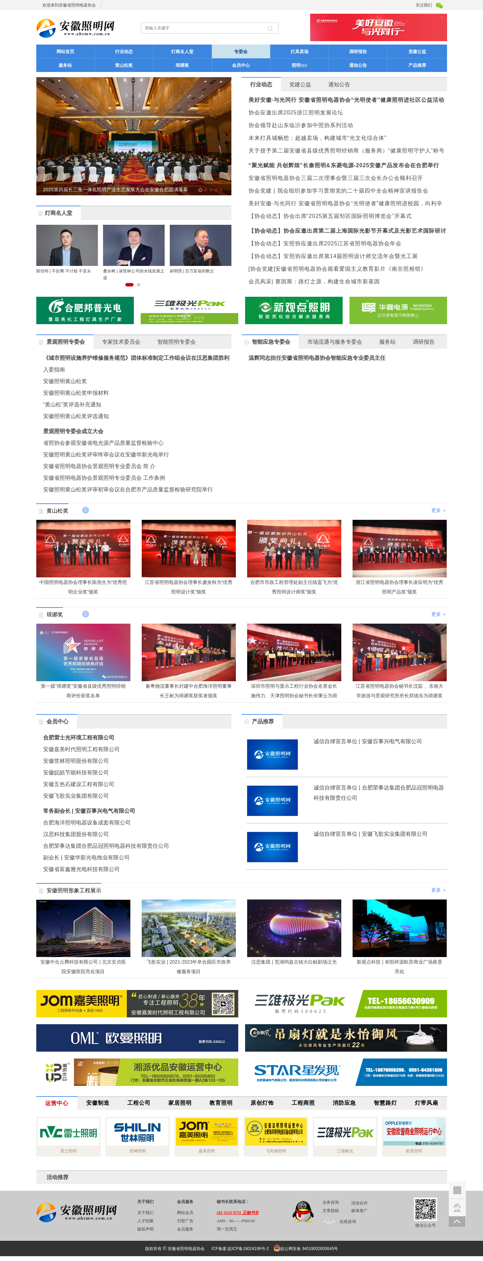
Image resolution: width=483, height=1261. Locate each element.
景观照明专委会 (66, 342)
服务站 (65, 65)
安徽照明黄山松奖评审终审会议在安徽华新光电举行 (106, 454)
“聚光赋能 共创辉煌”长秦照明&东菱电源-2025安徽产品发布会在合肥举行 (344, 165)
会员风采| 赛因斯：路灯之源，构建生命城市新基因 (314, 281)
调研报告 (358, 51)
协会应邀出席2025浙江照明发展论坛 (296, 112)
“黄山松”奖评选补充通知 (72, 404)
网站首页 (65, 51)
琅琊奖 (182, 65)
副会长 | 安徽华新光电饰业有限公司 (86, 857)
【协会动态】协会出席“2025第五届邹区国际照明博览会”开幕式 (330, 216)
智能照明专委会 (176, 342)
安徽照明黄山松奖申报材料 (76, 393)
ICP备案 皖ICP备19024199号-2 (240, 1248)
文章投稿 (330, 1210)
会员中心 (241, 65)
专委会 (251, 51)
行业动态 (124, 51)
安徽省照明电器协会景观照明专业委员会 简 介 (99, 466)
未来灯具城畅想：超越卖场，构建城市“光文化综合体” (318, 138)
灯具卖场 (299, 51)
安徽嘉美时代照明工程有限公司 (81, 749)
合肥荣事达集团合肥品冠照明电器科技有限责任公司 (106, 846)
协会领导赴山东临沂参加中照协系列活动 (301, 125)
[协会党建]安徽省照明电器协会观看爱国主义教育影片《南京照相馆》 (338, 269)
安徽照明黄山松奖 (65, 381)
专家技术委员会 (121, 342)
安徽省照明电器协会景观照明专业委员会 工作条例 (104, 478)
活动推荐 (57, 1177)
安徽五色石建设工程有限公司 (78, 784)
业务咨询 (330, 1202)
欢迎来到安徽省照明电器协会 (69, 5)
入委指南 (54, 369)
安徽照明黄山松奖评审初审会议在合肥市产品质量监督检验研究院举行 (128, 489)
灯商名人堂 (182, 51)
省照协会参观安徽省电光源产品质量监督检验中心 (103, 443)
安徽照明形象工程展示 (74, 890)
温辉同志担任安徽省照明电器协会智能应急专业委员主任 (317, 358)
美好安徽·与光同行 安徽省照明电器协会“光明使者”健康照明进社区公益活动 (347, 100)
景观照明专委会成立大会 (73, 431)
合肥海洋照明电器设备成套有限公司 (87, 822)
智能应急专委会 (271, 342)
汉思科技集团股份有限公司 (76, 834)
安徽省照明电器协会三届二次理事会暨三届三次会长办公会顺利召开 (336, 178)
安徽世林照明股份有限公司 (76, 761)
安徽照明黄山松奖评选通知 (76, 416)
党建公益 (417, 51)
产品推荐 (426, 65)
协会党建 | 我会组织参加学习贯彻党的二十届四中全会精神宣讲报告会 (339, 191)
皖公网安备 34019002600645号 (307, 1248)
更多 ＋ (439, 510)
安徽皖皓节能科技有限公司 (76, 772)
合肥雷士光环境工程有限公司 (78, 737)
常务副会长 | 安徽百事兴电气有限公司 (89, 811)
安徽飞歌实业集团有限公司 (76, 796)
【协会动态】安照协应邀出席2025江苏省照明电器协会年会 (325, 243)
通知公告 (358, 65)
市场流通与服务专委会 (334, 342)
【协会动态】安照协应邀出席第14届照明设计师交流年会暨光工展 (333, 256)
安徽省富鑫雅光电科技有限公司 (81, 869)
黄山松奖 (124, 65)
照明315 (299, 65)
